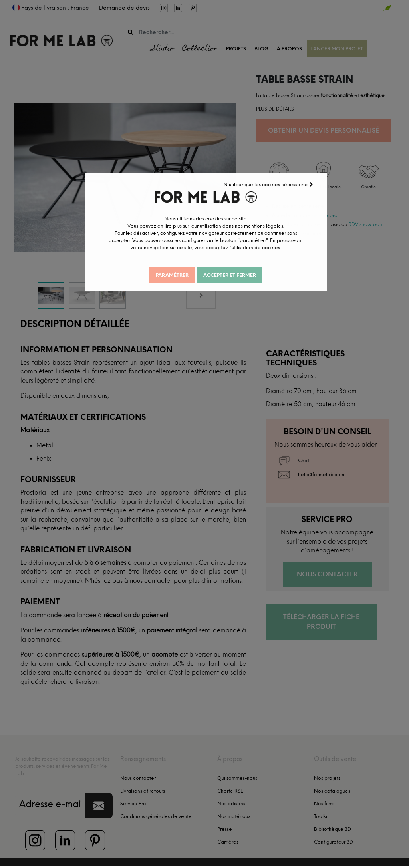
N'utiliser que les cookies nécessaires (271, 182)
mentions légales (250, 230)
